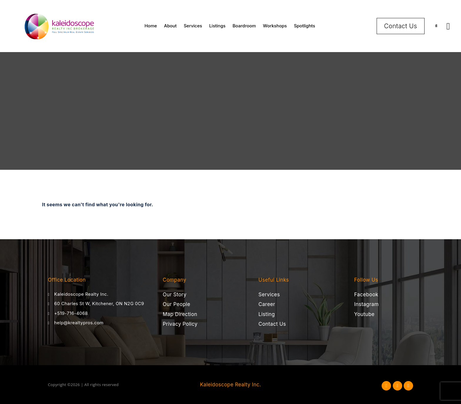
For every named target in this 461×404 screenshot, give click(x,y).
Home (150, 26)
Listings (217, 26)
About (170, 26)
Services (193, 26)
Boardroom (244, 26)
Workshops (275, 26)
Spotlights (304, 26)
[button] (436, 26)
